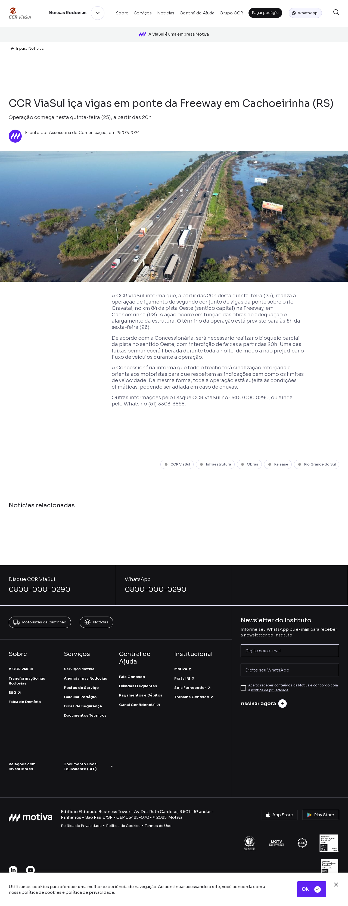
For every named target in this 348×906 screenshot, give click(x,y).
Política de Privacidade (81, 825)
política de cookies (41, 892)
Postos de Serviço (81, 687)
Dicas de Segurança (83, 706)
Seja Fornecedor (192, 687)
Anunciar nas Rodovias (85, 678)
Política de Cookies (123, 825)
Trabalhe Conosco (194, 696)
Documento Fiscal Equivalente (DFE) (88, 766)
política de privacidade (90, 892)
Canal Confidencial (140, 704)
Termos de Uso (158, 825)
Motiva (183, 669)
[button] (305, 13)
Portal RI (184, 678)
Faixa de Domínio (25, 701)
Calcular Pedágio (80, 696)
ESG (15, 692)
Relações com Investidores (22, 766)
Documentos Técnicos (85, 715)
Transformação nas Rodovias (27, 680)
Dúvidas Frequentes (138, 685)
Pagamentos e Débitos (140, 695)
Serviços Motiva (79, 669)
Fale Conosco (132, 676)
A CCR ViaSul (21, 669)
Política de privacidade (269, 690)
